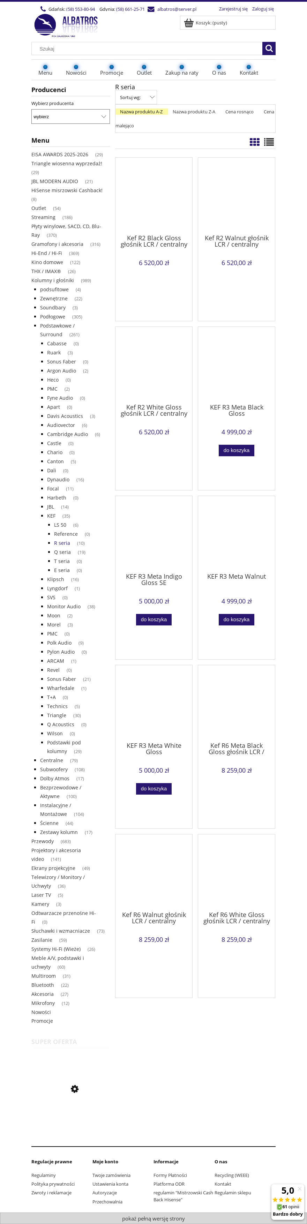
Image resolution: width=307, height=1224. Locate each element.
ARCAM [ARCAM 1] (55, 661)
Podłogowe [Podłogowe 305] (52, 316)
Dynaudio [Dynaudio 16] (58, 479)
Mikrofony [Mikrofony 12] (43, 1003)
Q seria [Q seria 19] (62, 552)
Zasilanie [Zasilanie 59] (41, 940)
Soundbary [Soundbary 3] (53, 307)
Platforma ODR (169, 1184)
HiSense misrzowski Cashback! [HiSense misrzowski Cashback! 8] (67, 190)
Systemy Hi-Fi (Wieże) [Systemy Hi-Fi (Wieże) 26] (56, 949)
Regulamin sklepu (233, 1192)
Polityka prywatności (53, 1184)
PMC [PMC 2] (52, 388)
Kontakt (223, 1184)
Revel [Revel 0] (53, 670)
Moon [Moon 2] (53, 615)
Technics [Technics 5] (57, 706)
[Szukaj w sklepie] (149, 49)
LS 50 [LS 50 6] (60, 524)
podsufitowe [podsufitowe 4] (54, 289)
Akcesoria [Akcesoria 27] (42, 994)
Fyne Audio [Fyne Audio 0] (60, 398)
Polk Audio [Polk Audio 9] (59, 642)
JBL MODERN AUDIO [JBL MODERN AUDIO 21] (54, 181)
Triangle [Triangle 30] (56, 715)
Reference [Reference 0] (66, 534)
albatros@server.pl (176, 9)
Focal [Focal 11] (53, 488)
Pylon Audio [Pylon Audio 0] (61, 651)
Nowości (41, 1012)
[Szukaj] (269, 48)
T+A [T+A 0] (51, 697)
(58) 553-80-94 (80, 9)
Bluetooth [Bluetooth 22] (42, 985)
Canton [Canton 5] (55, 461)
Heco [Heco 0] (53, 379)
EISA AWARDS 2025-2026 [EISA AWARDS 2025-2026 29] (59, 154)
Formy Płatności (170, 1175)
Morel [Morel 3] (54, 624)
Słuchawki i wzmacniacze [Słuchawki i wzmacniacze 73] (60, 931)
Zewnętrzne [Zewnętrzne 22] (54, 298)
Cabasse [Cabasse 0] (57, 343)
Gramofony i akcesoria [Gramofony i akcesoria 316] (57, 244)
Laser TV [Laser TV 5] (41, 895)
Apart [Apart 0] (53, 407)
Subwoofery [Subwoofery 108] (54, 769)
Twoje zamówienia (111, 1175)
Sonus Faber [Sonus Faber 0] (61, 361)
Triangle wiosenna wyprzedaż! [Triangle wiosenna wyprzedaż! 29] (66, 163)
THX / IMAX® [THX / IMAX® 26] (46, 271)
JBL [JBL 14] (50, 506)
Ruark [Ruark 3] (54, 352)
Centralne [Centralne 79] (51, 760)
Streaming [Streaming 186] (43, 217)
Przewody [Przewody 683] (42, 841)
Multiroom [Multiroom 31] (43, 976)
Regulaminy (43, 1175)
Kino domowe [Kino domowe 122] (47, 262)
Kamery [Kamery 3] (40, 904)
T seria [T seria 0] (62, 561)
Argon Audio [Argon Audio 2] (61, 370)
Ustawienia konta (110, 1184)
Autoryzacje (104, 1192)
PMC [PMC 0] (52, 633)
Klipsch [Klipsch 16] (55, 579)
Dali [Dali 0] (51, 470)
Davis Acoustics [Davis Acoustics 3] (65, 416)
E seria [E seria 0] (62, 570)
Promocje (42, 1021)
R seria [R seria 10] (62, 543)
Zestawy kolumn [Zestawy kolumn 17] (59, 832)
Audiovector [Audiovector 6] (61, 425)
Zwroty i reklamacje (51, 1192)
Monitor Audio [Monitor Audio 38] (64, 606)
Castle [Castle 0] (54, 443)
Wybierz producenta (52, 103)
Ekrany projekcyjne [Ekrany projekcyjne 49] (53, 868)
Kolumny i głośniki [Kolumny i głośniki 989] (52, 280)
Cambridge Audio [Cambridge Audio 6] (67, 434)
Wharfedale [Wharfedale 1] (60, 688)
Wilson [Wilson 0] (55, 733)
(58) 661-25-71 (130, 9)
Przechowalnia (107, 1202)
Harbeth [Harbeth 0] (56, 497)
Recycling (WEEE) (232, 1175)
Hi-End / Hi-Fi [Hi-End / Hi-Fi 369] (46, 253)
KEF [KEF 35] (51, 515)
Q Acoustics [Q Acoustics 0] (60, 724)
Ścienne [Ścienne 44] (49, 823)
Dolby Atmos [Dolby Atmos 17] (54, 778)
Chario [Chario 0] (54, 452)
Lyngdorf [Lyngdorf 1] (57, 588)
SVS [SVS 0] (51, 597)
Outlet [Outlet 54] (38, 208)
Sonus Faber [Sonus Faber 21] (61, 679)
